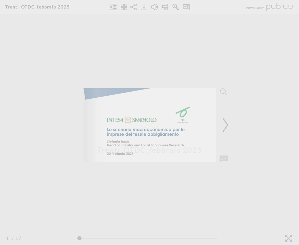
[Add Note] (224, 159)
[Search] (224, 91)
